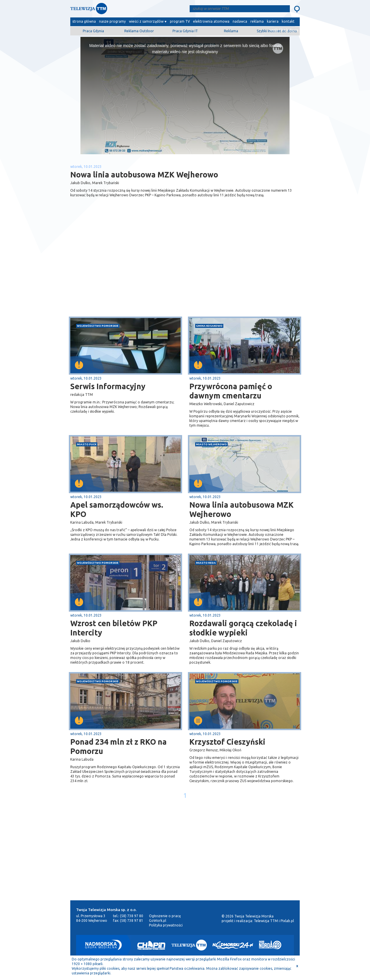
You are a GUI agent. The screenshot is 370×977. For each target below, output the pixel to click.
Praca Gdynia (93, 31)
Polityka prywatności (166, 925)
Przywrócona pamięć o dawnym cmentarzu (230, 391)
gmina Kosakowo (209, 325)
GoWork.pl (157, 920)
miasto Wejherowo (211, 444)
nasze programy (112, 21)
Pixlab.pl (287, 921)
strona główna (84, 21)
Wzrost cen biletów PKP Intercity (113, 628)
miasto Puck (86, 444)
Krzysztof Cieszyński (227, 741)
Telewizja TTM (266, 921)
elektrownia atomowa (211, 21)
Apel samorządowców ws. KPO (116, 509)
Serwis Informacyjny (108, 386)
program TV (180, 21)
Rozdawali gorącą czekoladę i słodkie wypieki (243, 628)
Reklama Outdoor (139, 31)
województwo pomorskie (97, 325)
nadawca (240, 21)
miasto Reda (206, 562)
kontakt (288, 21)
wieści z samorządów (146, 21)
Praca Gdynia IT (185, 31)
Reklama (231, 31)
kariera (273, 21)
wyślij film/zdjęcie (284, 30)
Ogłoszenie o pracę (165, 916)
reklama (257, 21)
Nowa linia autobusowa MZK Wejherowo (241, 509)
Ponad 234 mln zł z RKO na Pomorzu (118, 746)
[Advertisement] (128, 270)
